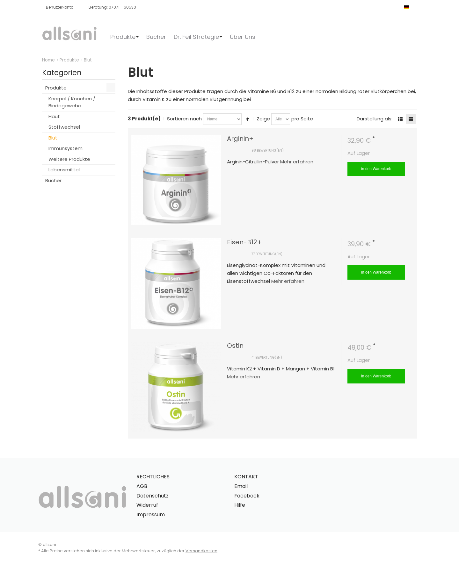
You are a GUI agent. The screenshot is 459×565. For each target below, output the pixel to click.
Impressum (150, 514)
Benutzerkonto (59, 7)
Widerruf (147, 505)
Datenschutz (152, 495)
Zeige (263, 118)
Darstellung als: (374, 118)
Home (48, 60)
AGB (141, 486)
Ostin (235, 345)
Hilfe (239, 505)
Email (241, 486)
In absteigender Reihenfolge (247, 119)
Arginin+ (240, 138)
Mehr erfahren (296, 161)
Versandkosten (201, 551)
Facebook (246, 495)
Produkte (69, 60)
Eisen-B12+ (244, 242)
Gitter (400, 119)
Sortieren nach (184, 118)
